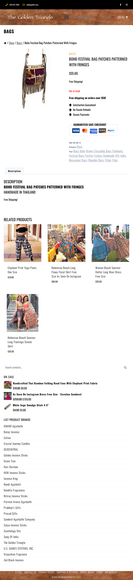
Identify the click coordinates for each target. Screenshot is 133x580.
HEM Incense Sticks (15, 473)
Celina (7, 438)
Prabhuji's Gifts (12, 508)
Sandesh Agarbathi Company (19, 519)
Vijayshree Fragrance (15, 554)
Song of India (11, 537)
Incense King (11, 478)
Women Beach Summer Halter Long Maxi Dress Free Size (108, 272)
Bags (9, 31)
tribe (115, 160)
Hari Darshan (11, 467)
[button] (66, 17)
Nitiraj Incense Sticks (16, 496)
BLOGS (18, 572)
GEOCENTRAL (11, 449)
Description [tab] (14, 171)
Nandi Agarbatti (12, 484)
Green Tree (10, 461)
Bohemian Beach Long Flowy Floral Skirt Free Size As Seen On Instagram (66, 272)
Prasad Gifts (11, 513)
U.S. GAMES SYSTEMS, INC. (19, 548)
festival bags (76, 155)
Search (110, 18)
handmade (108, 155)
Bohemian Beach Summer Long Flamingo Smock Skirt (22, 342)
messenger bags (78, 160)
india (123, 155)
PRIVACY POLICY (46, 572)
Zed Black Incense (14, 560)
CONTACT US (30, 572)
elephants (117, 151)
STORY (99, 572)
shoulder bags (96, 160)
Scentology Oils (12, 531)
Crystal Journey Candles (17, 443)
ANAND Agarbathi (13, 426)
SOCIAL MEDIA (87, 572)
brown (89, 151)
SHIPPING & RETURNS (67, 572)
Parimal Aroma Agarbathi (18, 502)
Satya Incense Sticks (15, 525)
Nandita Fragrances (14, 490)
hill (117, 155)
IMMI (78, 577)
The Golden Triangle (14, 542)
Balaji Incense (11, 432)
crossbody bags (102, 151)
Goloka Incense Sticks (16, 455)
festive (89, 155)
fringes (98, 155)
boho (82, 151)
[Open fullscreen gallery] (61, 106)
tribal (108, 160)
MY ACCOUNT (111, 572)
